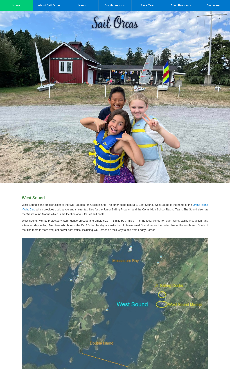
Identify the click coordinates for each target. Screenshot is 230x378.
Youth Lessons (115, 5)
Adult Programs (181, 5)
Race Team (147, 5)
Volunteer (213, 5)
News (82, 5)
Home (16, 5)
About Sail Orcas (49, 5)
